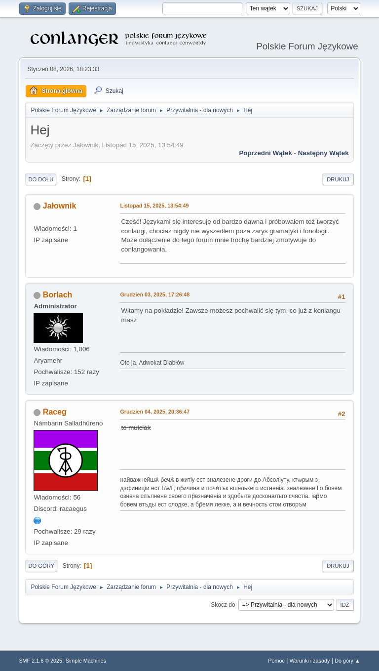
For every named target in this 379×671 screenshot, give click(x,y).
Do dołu (40, 179)
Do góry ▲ (347, 661)
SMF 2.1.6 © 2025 (40, 661)
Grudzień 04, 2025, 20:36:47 (155, 412)
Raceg (55, 412)
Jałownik (59, 206)
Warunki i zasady (310, 661)
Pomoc (276, 661)
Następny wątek (323, 153)
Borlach (58, 295)
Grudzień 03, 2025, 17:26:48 (155, 294)
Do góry (41, 566)
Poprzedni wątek (265, 153)
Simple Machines (86, 661)
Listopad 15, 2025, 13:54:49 (154, 206)
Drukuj (338, 179)
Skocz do (223, 604)
